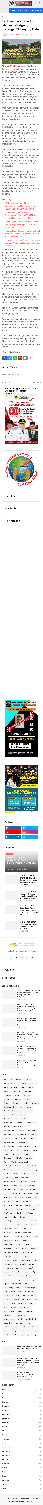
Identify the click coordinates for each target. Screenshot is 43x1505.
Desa (36, 1205)
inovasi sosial (15, 1193)
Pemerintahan (27, 1095)
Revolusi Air (8, 1244)
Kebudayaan (8, 1158)
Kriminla (19, 1158)
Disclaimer (34, 1499)
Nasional (27, 1099)
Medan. (34, 1174)
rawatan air (8, 1315)
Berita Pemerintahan (11, 1119)
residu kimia (8, 1323)
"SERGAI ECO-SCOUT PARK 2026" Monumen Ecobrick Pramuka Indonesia (28, 925)
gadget (33, 1272)
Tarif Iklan (30, 1501)
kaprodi (6, 1284)
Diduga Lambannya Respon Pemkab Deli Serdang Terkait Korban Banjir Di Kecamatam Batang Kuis (28, 1362)
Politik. (35, 1237)
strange (26, 1327)
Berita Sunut (8, 1170)
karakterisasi (16, 1284)
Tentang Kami (24, 1499)
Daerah (28, 1079)
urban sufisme (9, 1150)
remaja (20, 1319)
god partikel (8, 1276)
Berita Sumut (8, 1134)
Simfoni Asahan (21, 1248)
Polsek (6, 1185)
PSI (30, 1229)
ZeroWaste (25, 1256)
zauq (34, 1335)
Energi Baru (32, 1209)
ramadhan (29, 1311)
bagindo (16, 1260)
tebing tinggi (26, 1331)
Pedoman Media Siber (17, 1501)
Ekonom (7, 1154)
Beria (16, 1138)
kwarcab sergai (30, 1288)
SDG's (22, 1185)
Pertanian (7, 1127)
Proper (14, 1185)
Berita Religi (31, 1166)
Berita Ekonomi (9, 1142)
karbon (26, 1284)
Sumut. (32, 1138)
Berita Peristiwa (15, 352)
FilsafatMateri (8, 1213)
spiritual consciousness (12, 1327)
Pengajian (7, 1233)
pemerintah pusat (10, 1307)
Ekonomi (7, 1103)
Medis (12, 1225)
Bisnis (35, 1150)
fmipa (26, 1272)
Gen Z (19, 1213)
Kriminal (31, 1087)
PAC (16, 1229)
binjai (35, 1260)
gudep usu (19, 1276)
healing (17, 1280)
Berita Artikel (8, 1201)
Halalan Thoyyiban (10, 1217)
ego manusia (8, 1268)
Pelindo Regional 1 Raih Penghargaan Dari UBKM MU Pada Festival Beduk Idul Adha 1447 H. (21, 215)
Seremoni (27, 1091)
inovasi (26, 1280)
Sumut (34, 1083)
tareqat (34, 1327)
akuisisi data (18, 1189)
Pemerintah (25, 1178)
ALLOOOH (19, 1197)
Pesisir (27, 1237)
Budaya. (19, 1205)
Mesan (20, 1225)
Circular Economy (31, 1170)
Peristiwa (25, 1083)
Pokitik (32, 1182)
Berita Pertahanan (23, 1150)
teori (36, 1331)
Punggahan (8, 1240)
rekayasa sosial (9, 1319)
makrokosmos (30, 1292)
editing (31, 1264)
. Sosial (6, 1099)
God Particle (28, 1213)
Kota (16, 1174)
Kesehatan (22, 1111)
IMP (30, 1217)
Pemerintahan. (9, 1123)
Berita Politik (31, 1123)
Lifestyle (16, 1103)
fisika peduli (16, 1272)
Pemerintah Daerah (10, 1182)
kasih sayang (8, 1288)
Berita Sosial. (8, 1205)
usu (36, 1193)
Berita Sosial (32, 1131)
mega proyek (8, 1295)
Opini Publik (16, 1091)
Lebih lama (35, 382)
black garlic (8, 1264)
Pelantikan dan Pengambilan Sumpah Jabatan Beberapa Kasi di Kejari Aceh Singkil (27, 1063)
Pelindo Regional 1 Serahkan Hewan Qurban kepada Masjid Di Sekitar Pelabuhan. (22, 224)
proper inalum (9, 1311)
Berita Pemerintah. (10, 1131)
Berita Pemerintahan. (23, 1201)
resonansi (18, 1323)
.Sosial (22, 1115)
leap (5, 1292)
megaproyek (20, 1295)
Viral (20, 1107)
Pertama (24, 1182)
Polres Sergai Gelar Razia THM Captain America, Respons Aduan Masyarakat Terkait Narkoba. (28, 1022)
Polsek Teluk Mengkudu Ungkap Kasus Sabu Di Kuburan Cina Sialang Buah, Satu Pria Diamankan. (27, 1008)
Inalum (15, 1154)
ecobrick (23, 1264)
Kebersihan (25, 1154)
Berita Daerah (18, 1127)
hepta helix (7, 1166)
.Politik (6, 1115)
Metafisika (28, 1158)
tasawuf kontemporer (11, 1331)
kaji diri (34, 1280)
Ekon (5, 1209)
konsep (18, 1288)
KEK (5, 1225)
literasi (12, 1292)
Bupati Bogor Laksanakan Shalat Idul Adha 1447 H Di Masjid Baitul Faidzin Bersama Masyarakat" (22, 234)
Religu (25, 1240)
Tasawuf (33, 1248)
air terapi (7, 1260)
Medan (6, 1091)
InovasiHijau (8, 1221)
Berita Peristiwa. (9, 1111)
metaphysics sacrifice (11, 1299)
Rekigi (17, 1240)
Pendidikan (7, 1095)
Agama (28, 1197)
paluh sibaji (22, 1303)
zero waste (7, 1197)
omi (5, 1303)
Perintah (17, 1233)
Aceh (31, 1111)
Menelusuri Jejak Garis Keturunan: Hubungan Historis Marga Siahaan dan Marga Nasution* (28, 895)
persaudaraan (24, 1307)
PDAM (23, 1229)
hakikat (28, 1276)
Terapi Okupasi (27, 1252)
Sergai (27, 1244)
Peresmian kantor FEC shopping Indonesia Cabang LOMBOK (29, 1348)
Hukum (14, 1087)
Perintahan (27, 1233)
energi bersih (23, 1162)
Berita (6, 1079)
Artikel (14, 1115)
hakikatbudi (8, 1280)
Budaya (18, 1170)
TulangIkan (7, 1256)
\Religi (13, 1162)
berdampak (26, 1260)
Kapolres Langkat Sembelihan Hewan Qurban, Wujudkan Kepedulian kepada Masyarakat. (22, 243)
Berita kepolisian (9, 1107)
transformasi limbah (11, 1335)
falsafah (31, 1268)
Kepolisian (7, 1174)
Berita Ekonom (9, 1146)
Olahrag (6, 1178)
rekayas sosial (20, 1315)
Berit (36, 1197)
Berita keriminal (9, 1083)
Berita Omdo (19, 1166)
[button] (3, 3)
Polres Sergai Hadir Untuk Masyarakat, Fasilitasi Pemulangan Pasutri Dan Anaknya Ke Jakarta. (21, 206)
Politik (22, 1087)
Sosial (6, 1087)
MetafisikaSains (31, 1225)
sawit (28, 1323)
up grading (25, 1335)
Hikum (34, 1134)
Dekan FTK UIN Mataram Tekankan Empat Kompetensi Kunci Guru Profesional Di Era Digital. (28, 1050)
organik (12, 1303)
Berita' (23, 1119)
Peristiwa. (7, 1237)
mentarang (32, 1295)
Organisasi (7, 1229)
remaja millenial (31, 1319)
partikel (32, 1303)
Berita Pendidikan (23, 1146)
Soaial (22, 1131)
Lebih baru (7, 382)
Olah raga (28, 1107)
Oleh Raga (7, 1138)
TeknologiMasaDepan (11, 1252)
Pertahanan (18, 1237)
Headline (26, 1103)
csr (16, 1264)
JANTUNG (32, 1221)
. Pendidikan (16, 1099)
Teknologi (7, 1189)
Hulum (22, 1217)
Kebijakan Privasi (11, 1499)
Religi (17, 1095)
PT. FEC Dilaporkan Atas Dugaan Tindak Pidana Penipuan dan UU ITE (26, 1374)
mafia (20, 1292)
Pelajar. (15, 1178)
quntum (20, 1311)
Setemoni (31, 1185)
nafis (36, 1299)
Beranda (5, 17)
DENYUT (28, 1205)
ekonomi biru (20, 1268)
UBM (16, 1256)
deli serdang (30, 1189)
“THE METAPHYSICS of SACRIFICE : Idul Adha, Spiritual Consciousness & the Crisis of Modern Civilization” (29, 880)
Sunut (6, 1162)
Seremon (19, 1244)
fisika (5, 1193)
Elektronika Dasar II (17, 1209)
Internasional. (20, 1221)
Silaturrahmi (8, 1248)
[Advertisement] (21, 608)
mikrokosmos (27, 1299)
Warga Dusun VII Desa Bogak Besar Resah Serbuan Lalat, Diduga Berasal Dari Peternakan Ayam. (29, 910)
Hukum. (24, 1138)
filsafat (6, 1272)
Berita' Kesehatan (22, 1134)
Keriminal (20, 1123)
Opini (35, 1146)
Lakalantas (25, 1174)
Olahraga (35, 1103)
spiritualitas (28, 1193)
